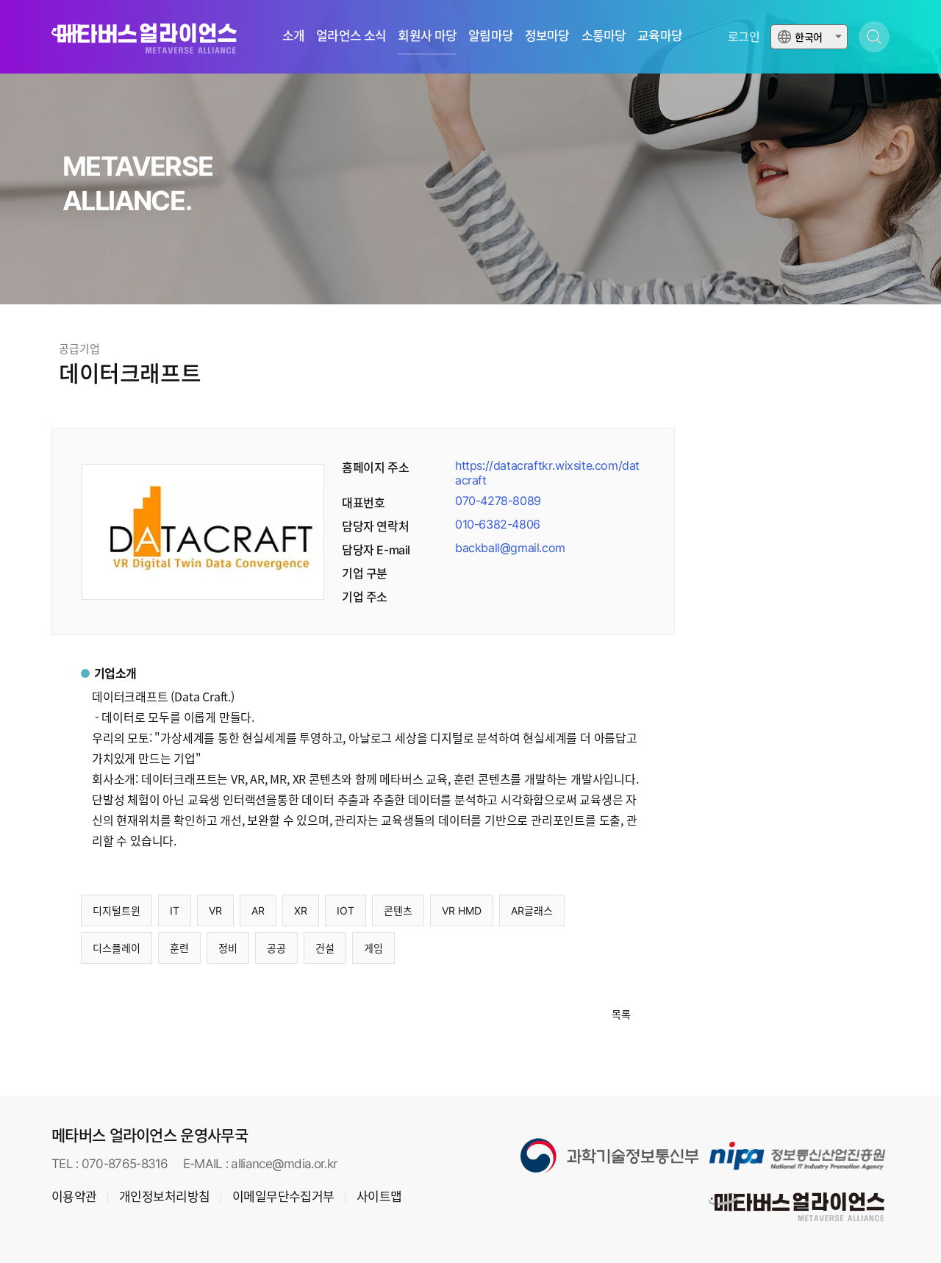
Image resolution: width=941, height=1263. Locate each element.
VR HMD (462, 910)
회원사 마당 (427, 36)
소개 (293, 36)
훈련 (179, 948)
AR (258, 910)
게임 (373, 948)
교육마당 (659, 36)
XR (300, 910)
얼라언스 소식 (351, 36)
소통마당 (604, 36)
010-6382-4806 (497, 524)
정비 (227, 948)
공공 (276, 948)
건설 (324, 948)
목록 (621, 1014)
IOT (345, 910)
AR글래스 (532, 910)
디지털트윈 (116, 910)
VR (215, 910)
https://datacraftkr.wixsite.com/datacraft (547, 472)
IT (174, 910)
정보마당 (547, 36)
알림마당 (490, 36)
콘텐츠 (398, 910)
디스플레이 (116, 948)
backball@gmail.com (510, 547)
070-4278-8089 (498, 500)
